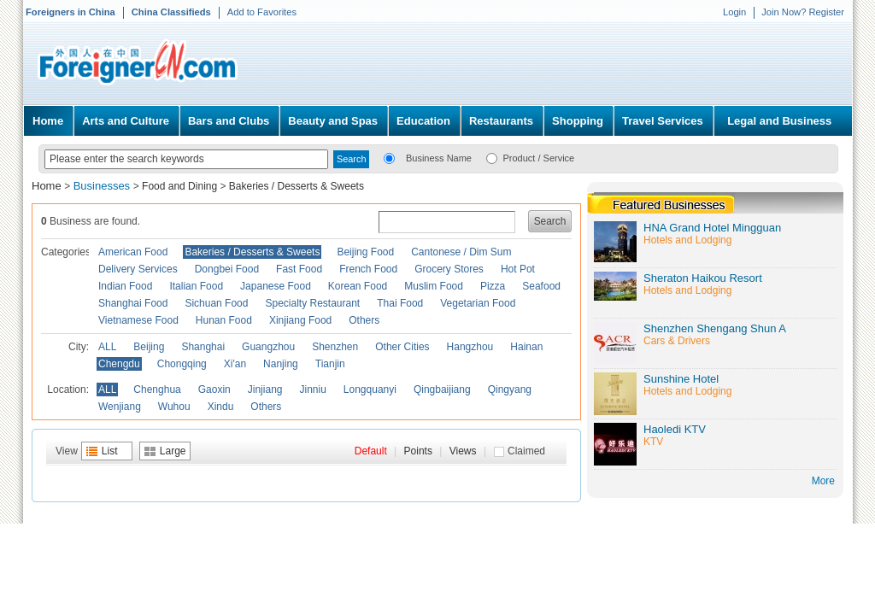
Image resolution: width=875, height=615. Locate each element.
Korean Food (357, 286)
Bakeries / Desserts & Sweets (296, 186)
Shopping (577, 120)
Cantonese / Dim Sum (461, 252)
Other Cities (402, 347)
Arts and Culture (125, 120)
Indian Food (125, 286)
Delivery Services (138, 269)
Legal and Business (779, 120)
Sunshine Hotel (681, 378)
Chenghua (156, 389)
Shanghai (203, 347)
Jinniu (312, 389)
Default (371, 451)
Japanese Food (275, 286)
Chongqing (182, 364)
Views (463, 451)
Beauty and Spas (333, 120)
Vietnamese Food (138, 320)
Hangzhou (470, 347)
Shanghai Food (132, 303)
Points (418, 451)
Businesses (103, 185)
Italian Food (196, 286)
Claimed (526, 451)
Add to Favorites (262, 12)
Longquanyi (370, 389)
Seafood (541, 286)
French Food (368, 269)
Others (364, 320)
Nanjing (280, 364)
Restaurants (501, 120)
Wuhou (174, 407)
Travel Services (662, 120)
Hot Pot (518, 269)
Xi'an (235, 364)
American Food (132, 252)
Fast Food (299, 269)
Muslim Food (433, 286)
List (110, 451)
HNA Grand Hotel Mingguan (712, 227)
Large (173, 451)
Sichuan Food (216, 303)
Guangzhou (268, 347)
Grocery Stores (449, 269)
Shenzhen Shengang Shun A (714, 328)
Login (734, 12)
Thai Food (400, 303)
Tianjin (330, 364)
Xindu (221, 407)
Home (47, 120)
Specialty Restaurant (312, 303)
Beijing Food (365, 252)
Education (423, 120)
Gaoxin (214, 389)
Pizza (492, 286)
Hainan (526, 347)
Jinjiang (265, 389)
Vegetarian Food (477, 303)
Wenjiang (119, 407)
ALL (107, 347)
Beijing (148, 347)
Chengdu (119, 364)
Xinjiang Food (300, 320)
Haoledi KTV (674, 429)
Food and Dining (179, 186)
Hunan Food (224, 320)
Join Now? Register (802, 12)
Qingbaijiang (442, 389)
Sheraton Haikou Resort (702, 278)
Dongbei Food (227, 269)
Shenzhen (335, 347)
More (823, 481)
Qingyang (509, 389)
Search (550, 221)
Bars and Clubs (228, 120)
